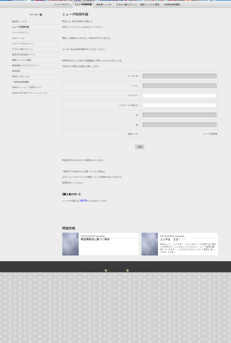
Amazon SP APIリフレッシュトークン (30, 162)
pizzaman (100, 305)
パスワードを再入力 (128, 174)
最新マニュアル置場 (149, 73)
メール (135, 155)
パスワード (133, 164)
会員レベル (133, 203)
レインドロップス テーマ (141, 340)
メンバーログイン (62, 73)
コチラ (83, 269)
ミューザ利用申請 (83, 73)
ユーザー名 (133, 145)
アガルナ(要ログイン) (126, 73)
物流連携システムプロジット (26, 134)
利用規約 (90, 129)
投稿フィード (98, 340)
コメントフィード (118, 340)
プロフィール (18, 107)
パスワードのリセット (22, 113)
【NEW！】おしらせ (21, 145)
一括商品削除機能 (171, 73)
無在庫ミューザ (103, 73)
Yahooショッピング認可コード (26, 156)
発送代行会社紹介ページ (23, 123)
